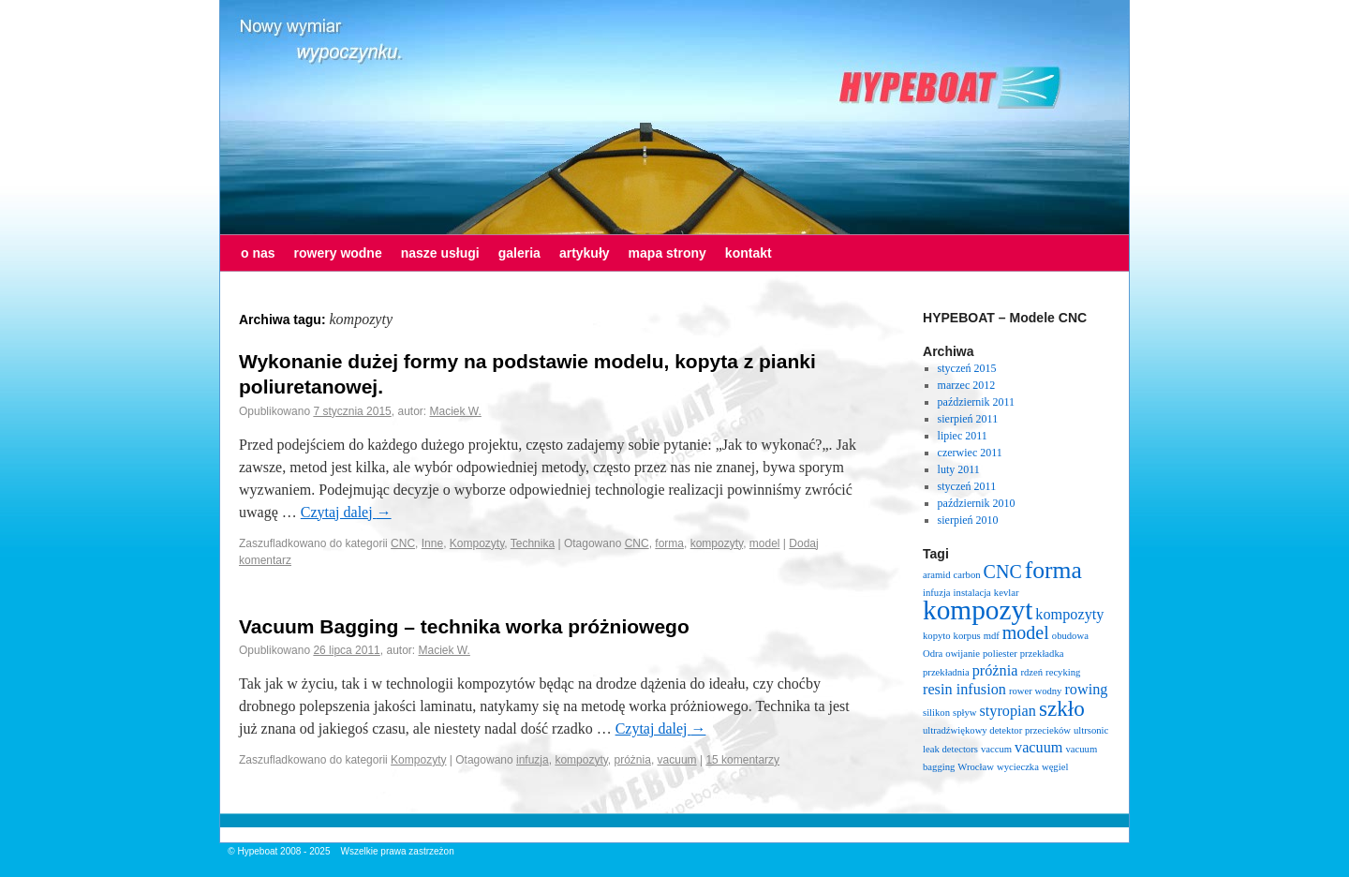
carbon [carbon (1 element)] (967, 575)
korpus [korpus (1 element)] (967, 636)
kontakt (748, 252)
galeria (519, 252)
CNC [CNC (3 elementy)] (1003, 571)
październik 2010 (976, 503)
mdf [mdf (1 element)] (992, 636)
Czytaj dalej (346, 512)
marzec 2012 (967, 385)
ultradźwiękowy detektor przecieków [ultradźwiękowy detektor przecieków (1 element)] (997, 730)
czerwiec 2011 (970, 452)
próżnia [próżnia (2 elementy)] (995, 670)
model (764, 543)
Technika (533, 543)
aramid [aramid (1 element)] (937, 575)
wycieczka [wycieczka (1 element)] (1018, 767)
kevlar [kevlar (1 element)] (1006, 592)
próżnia (633, 759)
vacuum (677, 759)
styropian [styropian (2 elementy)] (1007, 711)
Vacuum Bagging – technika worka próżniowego (464, 626)
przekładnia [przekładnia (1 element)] (946, 672)
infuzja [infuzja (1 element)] (937, 592)
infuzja (532, 759)
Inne (432, 543)
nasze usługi (440, 252)
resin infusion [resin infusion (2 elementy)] (964, 689)
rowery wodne (338, 252)
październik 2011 (976, 402)
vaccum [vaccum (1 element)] (996, 749)
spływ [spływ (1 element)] (964, 712)
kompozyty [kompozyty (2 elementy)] (1069, 614)
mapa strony (667, 252)
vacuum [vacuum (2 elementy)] (1038, 747)
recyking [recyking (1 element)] (1062, 672)
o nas (258, 252)
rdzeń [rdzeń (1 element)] (1031, 672)
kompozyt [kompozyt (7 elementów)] (977, 610)
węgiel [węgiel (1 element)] (1055, 767)
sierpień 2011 (968, 418)
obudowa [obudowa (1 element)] (1070, 636)
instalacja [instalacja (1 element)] (972, 592)
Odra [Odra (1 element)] (932, 653)
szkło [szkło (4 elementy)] (1062, 708)
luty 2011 (959, 469)
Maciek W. (456, 411)
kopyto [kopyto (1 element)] (937, 636)
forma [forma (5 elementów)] (1053, 570)
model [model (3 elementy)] (1025, 632)
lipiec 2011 (962, 435)
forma (669, 543)
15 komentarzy (742, 759)
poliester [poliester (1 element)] (1000, 653)
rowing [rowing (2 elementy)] (1085, 689)
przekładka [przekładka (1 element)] (1042, 653)
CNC (403, 543)
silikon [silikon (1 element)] (936, 712)
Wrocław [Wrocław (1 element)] (975, 767)
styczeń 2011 (967, 486)
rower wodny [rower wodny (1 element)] (1035, 691)
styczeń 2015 (967, 368)
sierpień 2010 (968, 520)
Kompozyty (477, 543)
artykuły (584, 252)
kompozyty (716, 543)
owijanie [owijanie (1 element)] (962, 653)
